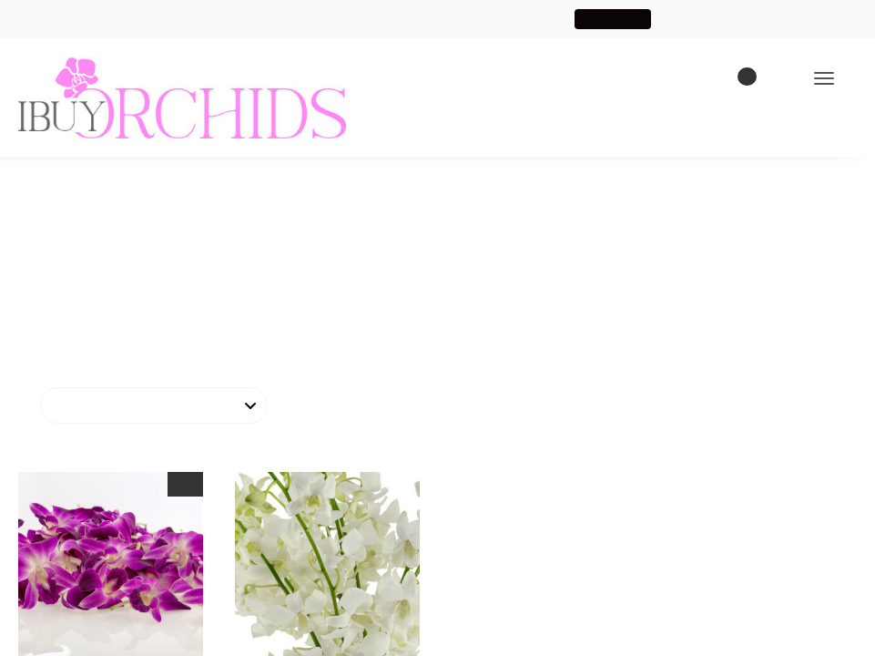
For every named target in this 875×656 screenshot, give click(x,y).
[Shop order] (154, 406)
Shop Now (620, 19)
